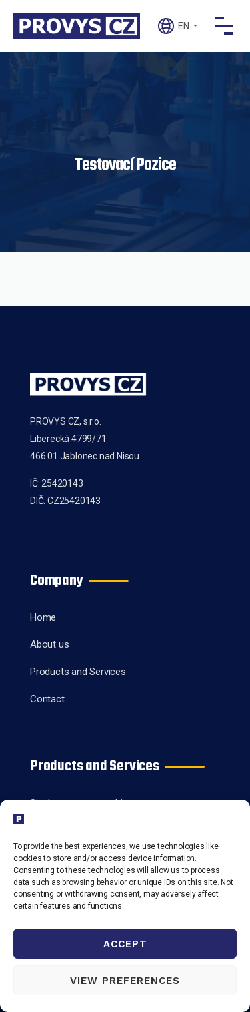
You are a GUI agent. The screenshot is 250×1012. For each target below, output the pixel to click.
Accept (125, 944)
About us (49, 644)
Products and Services (78, 672)
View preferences (125, 981)
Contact (47, 699)
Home (43, 617)
